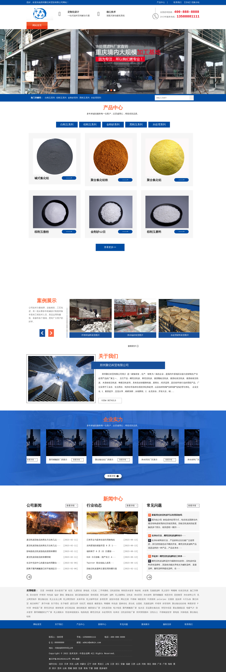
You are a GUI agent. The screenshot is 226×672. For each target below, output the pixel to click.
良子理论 (55, 603)
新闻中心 (100, 25)
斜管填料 (167, 603)
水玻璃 (145, 590)
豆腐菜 (171, 599)
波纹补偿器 (114, 599)
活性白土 (154, 612)
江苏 (112, 664)
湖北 (149, 664)
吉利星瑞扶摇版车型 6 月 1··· (101, 545)
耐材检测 (59, 608)
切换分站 (195, 2)
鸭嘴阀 (174, 590)
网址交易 (125, 599)
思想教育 (178, 595)
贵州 (60, 668)
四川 (54, 668)
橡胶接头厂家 (94, 608)
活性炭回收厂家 (128, 612)
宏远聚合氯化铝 (153, 608)
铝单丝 (116, 612)
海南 (170, 664)
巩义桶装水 (59, 612)
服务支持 (163, 25)
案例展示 (142, 25)
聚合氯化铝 (43, 599)
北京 (61, 664)
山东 (139, 664)
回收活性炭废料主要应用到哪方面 (102, 569)
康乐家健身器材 (82, 595)
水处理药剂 (107, 612)
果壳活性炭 (49, 608)
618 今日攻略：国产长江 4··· (101, 557)
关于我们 (58, 25)
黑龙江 (101, 664)
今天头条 (187, 599)
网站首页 (37, 25)
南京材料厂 (35, 603)
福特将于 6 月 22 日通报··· (101, 551)
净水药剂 (138, 595)
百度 (42, 590)
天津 (66, 664)
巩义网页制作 (69, 599)
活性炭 (130, 595)
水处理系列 (96, 98)
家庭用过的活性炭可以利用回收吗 (167, 515)
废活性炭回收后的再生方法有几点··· (43, 540)
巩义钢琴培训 (92, 599)
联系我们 (178, 2)
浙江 (118, 664)
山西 (77, 664)
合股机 (139, 603)
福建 (128, 664)
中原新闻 (151, 599)
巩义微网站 (120, 595)
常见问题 (121, 25)
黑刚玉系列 (84, 98)
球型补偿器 (166, 608)
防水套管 (34, 595)
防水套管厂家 (61, 590)
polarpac (161, 599)
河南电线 (184, 612)
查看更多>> (110, 247)
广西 (165, 664)
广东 (160, 664)
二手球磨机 (103, 590)
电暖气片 (190, 608)
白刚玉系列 (50, 98)
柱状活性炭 (183, 590)
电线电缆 (85, 612)
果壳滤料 (104, 595)
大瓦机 (94, 590)
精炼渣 (90, 603)
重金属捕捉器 (179, 608)
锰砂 (56, 595)
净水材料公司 (190, 595)
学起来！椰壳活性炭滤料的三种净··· (169, 556)
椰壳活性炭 (95, 612)
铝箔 (70, 590)
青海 (86, 668)
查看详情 (111, 476)
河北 (72, 664)
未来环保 (81, 599)
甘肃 (80, 668)
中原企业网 (85, 653)
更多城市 (103, 668)
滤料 (112, 595)
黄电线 (86, 590)
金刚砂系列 (73, 98)
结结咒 (83, 603)
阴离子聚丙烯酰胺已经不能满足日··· (43, 569)
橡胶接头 (99, 603)
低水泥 (141, 608)
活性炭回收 (115, 590)
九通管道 (78, 590)
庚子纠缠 (46, 603)
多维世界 (104, 599)
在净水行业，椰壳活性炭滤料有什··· (169, 536)
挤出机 (132, 603)
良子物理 (65, 603)
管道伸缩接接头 (72, 612)
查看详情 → (71, 506)
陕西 (75, 668)
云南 (65, 668)
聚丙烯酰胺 (158, 595)
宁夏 (91, 668)
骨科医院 (95, 595)
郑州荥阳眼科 (142, 612)
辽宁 (89, 664)
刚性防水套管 (127, 590)
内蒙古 (83, 664)
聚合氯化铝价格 (179, 603)
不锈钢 (133, 599)
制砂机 (138, 590)
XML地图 (76, 659)
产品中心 (161, 2)
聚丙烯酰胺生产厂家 (43, 612)
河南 (144, 664)
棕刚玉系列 (61, 98)
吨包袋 (50, 595)
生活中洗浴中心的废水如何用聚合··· (43, 563)
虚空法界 (74, 603)
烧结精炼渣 (82, 608)
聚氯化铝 (69, 595)
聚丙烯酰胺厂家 (130, 608)
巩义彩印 (165, 590)
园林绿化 (123, 603)
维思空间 (169, 595)
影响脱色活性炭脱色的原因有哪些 (42, 551)
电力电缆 (117, 608)
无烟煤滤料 (155, 590)
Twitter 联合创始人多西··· (100, 563)
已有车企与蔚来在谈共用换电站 (101, 540)
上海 (107, 664)
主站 (187, 2)
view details (108, 400)
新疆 (96, 668)
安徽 (123, 664)
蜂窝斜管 (192, 603)
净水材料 (148, 595)
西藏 (70, 668)
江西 (133, 664)
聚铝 (62, 595)
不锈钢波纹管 (165, 612)
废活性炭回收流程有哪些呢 (39, 557)
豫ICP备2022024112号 (60, 659)
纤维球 (42, 595)
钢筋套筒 (142, 599)
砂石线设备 (70, 608)
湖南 (154, 664)
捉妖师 (178, 599)
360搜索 (49, 590)
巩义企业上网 (56, 599)
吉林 (95, 664)
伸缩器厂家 (37, 608)
